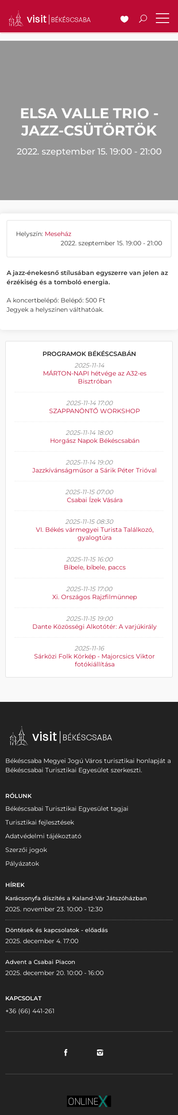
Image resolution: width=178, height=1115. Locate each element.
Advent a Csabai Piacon (40, 961)
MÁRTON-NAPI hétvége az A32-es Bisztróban (95, 377)
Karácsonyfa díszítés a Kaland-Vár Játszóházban (76, 898)
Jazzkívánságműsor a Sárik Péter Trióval (94, 470)
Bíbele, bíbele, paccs (95, 567)
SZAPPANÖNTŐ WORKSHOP (94, 411)
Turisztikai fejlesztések (39, 822)
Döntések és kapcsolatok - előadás (56, 929)
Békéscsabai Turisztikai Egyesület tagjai (66, 809)
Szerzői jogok (26, 850)
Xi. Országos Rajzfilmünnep (94, 597)
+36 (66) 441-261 (29, 1011)
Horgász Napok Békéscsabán (94, 441)
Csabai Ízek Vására (95, 500)
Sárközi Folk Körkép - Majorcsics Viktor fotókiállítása (94, 660)
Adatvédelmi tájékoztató (43, 836)
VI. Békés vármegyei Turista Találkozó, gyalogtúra (95, 534)
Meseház (58, 234)
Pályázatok (22, 863)
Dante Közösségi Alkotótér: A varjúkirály (94, 627)
